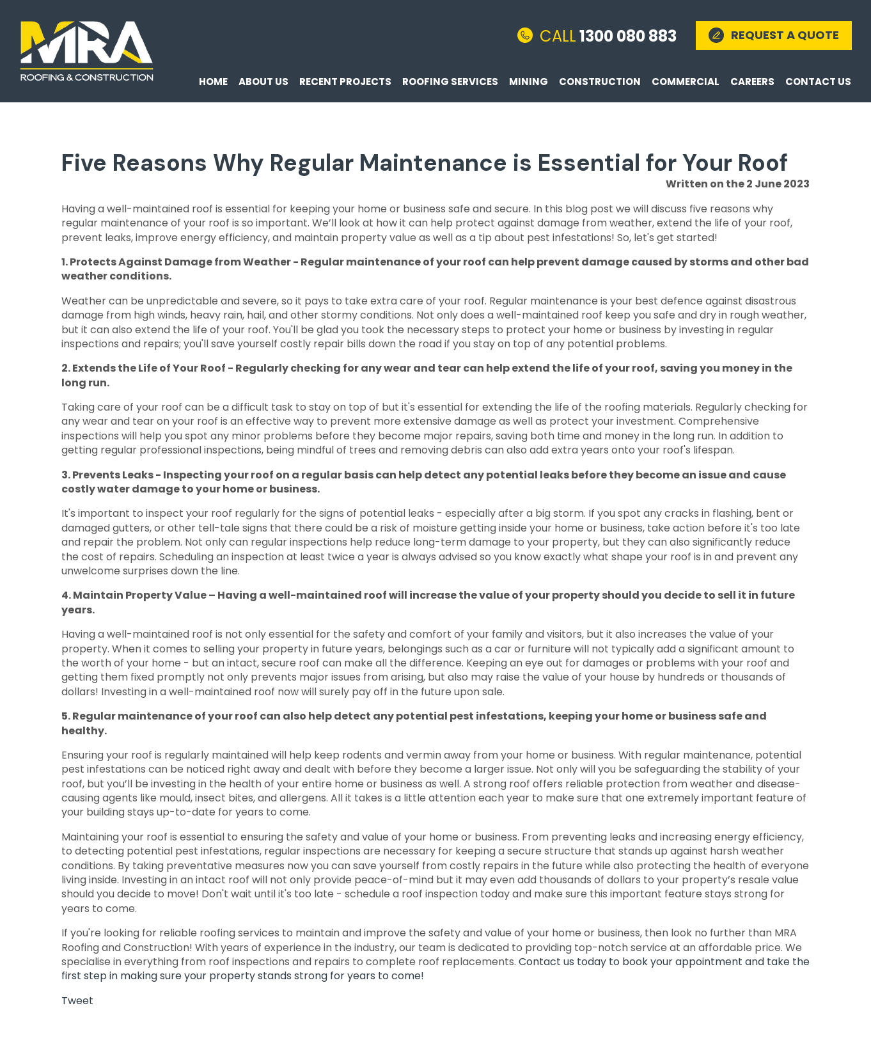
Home (213, 81)
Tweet (77, 1000)
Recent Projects (345, 81)
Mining (528, 81)
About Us (263, 81)
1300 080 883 (608, 35)
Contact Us (818, 81)
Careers (752, 81)
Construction (600, 81)
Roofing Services (450, 81)
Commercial (685, 81)
